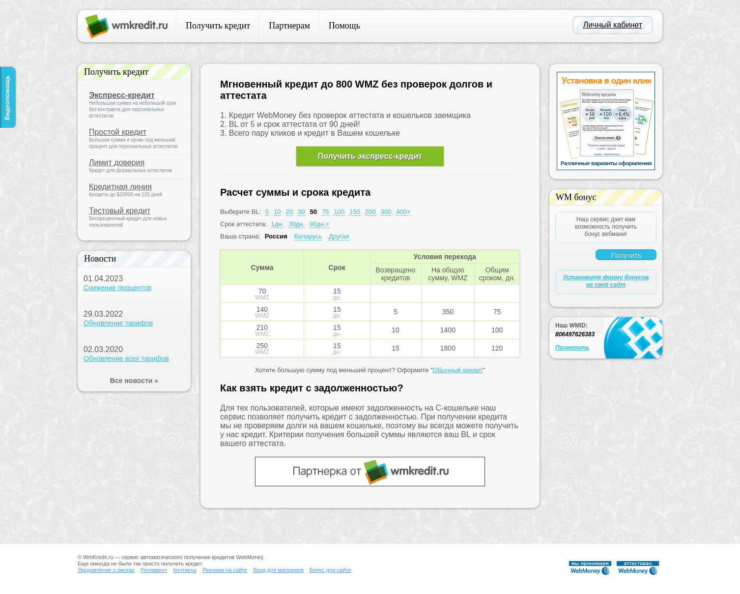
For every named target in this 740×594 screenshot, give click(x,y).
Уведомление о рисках (106, 570)
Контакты (185, 570)
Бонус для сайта (330, 570)
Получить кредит (218, 25)
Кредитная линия (120, 186)
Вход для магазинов (278, 570)
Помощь (344, 25)
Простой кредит (117, 132)
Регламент (154, 570)
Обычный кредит (458, 370)
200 (370, 211)
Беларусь (308, 236)
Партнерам (289, 25)
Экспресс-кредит (122, 95)
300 (386, 211)
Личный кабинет (612, 25)
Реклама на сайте (224, 570)
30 (301, 211)
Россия (276, 236)
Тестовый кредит (119, 211)
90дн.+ (319, 224)
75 (325, 211)
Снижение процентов (117, 288)
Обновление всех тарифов (126, 358)
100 (339, 211)
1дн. (277, 224)
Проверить (572, 347)
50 (313, 211)
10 (277, 211)
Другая (339, 236)
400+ (403, 211)
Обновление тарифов (118, 323)
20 (289, 211)
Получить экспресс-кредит (370, 156)
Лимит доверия (116, 162)
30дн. (296, 224)
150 (354, 211)
